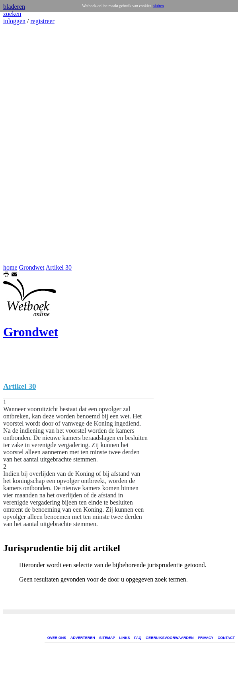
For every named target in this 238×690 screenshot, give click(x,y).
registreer (42, 21)
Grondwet (32, 267)
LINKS (124, 638)
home (10, 267)
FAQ (138, 638)
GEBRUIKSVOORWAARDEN (169, 638)
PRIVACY (205, 638)
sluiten (158, 6)
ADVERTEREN (82, 638)
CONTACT (226, 638)
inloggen (14, 21)
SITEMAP (107, 638)
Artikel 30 (59, 267)
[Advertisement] (27, 144)
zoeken (12, 13)
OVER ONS (56, 638)
